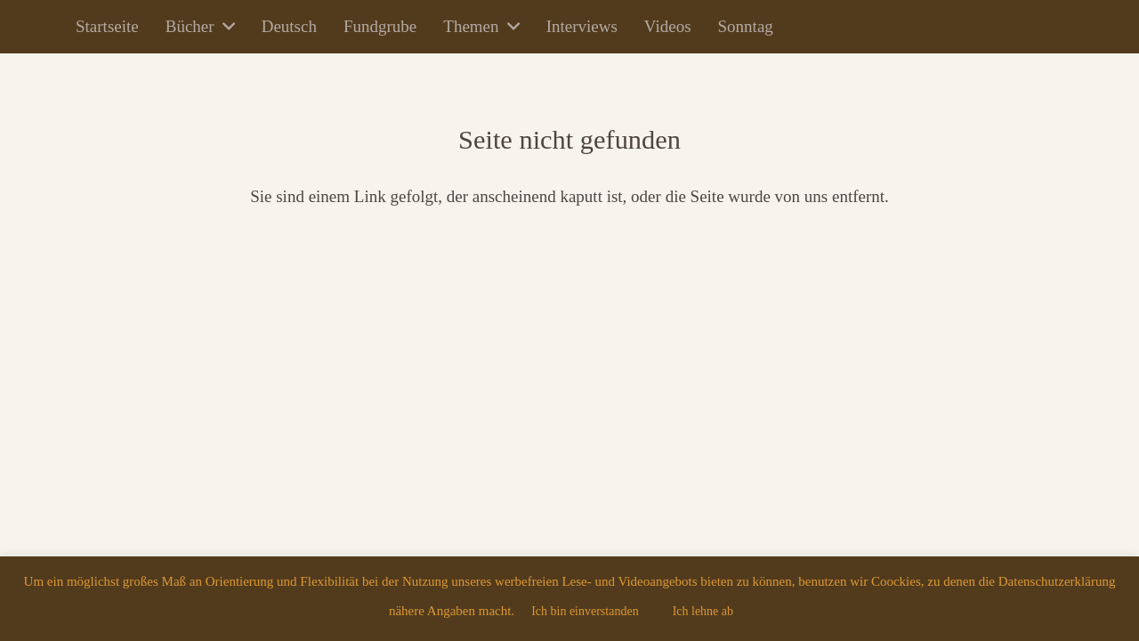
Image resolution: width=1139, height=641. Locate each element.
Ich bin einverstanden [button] (585, 611)
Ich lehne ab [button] (703, 611)
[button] (224, 26)
